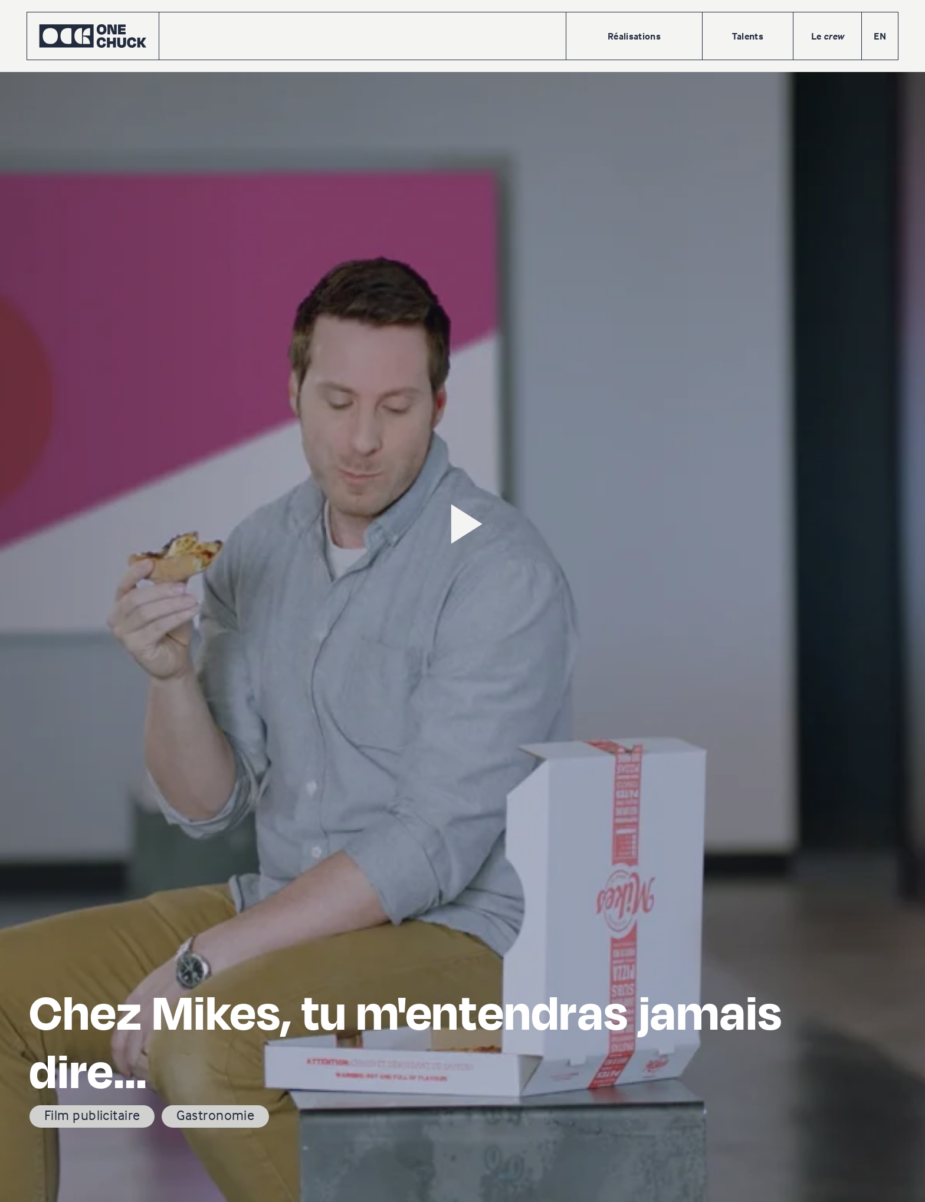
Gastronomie (215, 1115)
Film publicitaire (92, 1115)
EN (880, 36)
